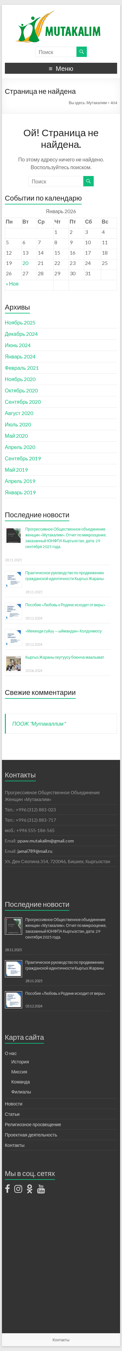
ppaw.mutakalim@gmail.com (46, 840)
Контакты (14, 1145)
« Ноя (12, 283)
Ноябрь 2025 (20, 322)
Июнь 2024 (18, 345)
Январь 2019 (20, 492)
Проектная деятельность (31, 1134)
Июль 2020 (18, 424)
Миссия (19, 1071)
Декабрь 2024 (21, 334)
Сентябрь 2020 (23, 402)
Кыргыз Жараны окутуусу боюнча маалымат (64, 657)
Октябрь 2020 (21, 390)
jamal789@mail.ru (35, 851)
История (20, 1061)
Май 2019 (16, 470)
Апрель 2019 (20, 481)
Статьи (12, 1114)
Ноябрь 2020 (20, 379)
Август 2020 (19, 413)
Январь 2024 (20, 356)
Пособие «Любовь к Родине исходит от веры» (65, 604)
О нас (11, 1053)
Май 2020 (16, 436)
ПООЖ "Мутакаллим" (38, 723)
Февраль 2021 (22, 368)
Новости (13, 1103)
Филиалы (21, 1091)
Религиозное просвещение (33, 1124)
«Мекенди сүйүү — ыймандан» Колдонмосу (63, 631)
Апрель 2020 (20, 447)
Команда (20, 1081)
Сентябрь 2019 (23, 458)
